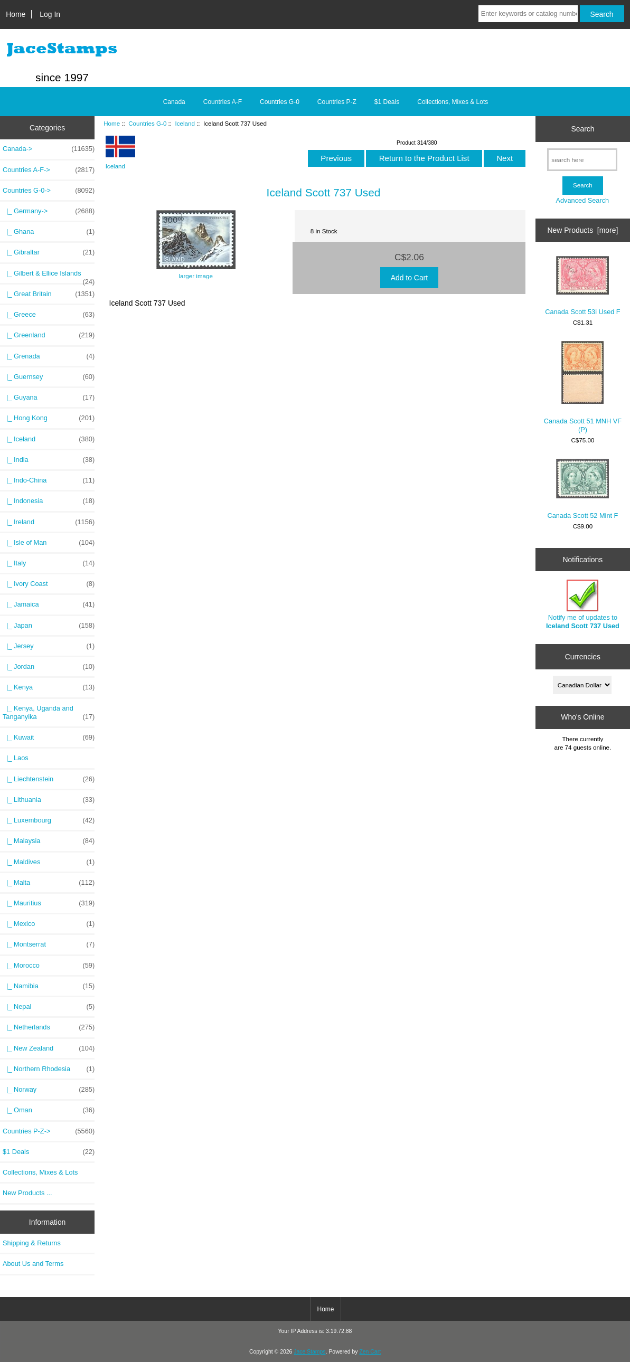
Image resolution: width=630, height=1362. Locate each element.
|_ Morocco (49, 965)
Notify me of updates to (582, 605)
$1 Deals (386, 102)
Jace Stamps (309, 1352)
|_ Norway (49, 1089)
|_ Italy (49, 563)
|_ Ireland (49, 522)
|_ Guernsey (49, 377)
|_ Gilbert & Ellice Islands (49, 276)
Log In (50, 14)
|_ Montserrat (49, 944)
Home (15, 14)
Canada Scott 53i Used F (582, 286)
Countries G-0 (147, 123)
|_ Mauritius (49, 903)
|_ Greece (49, 314)
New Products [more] (583, 230)
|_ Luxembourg (49, 820)
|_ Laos (16, 758)
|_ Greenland (49, 335)
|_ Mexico (49, 924)
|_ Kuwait (49, 737)
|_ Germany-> (49, 211)
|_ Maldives (49, 862)
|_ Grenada (49, 356)
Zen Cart (370, 1352)
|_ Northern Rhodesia (49, 1069)
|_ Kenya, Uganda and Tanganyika (49, 712)
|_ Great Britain (49, 294)
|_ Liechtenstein (49, 779)
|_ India (49, 460)
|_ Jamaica (49, 604)
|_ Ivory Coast (49, 584)
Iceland (184, 123)
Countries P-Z (336, 102)
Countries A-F (222, 102)
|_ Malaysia (49, 841)
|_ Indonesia (49, 501)
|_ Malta (49, 882)
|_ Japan (49, 625)
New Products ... (27, 1193)
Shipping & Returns (32, 1243)
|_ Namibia (49, 986)
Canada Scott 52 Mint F (582, 489)
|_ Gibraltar (49, 252)
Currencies (582, 656)
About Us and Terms (33, 1264)
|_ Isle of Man (49, 542)
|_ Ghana (49, 232)
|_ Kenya (49, 687)
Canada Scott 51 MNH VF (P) (583, 387)
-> (49, 190)
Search (582, 129)
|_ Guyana (49, 397)
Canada (174, 102)
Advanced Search (582, 200)
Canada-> (49, 149)
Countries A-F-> (49, 170)
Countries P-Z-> (49, 1131)
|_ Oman (49, 1110)
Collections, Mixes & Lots (452, 102)
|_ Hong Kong (49, 418)
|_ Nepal (49, 1006)
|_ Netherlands (49, 1027)
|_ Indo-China (49, 480)
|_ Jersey (49, 646)
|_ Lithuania (49, 800)
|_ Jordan (49, 667)
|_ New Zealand (49, 1048)
